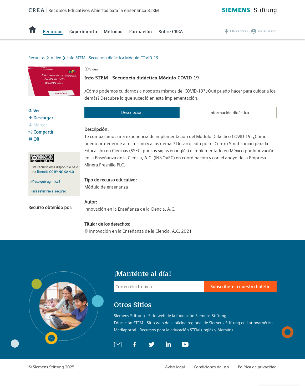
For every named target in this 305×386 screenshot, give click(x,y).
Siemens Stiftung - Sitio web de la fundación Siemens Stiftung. (171, 315)
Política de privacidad (257, 366)
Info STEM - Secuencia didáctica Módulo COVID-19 (112, 57)
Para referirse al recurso (48, 191)
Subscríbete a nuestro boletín (240, 286)
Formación (140, 31)
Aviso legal (175, 366)
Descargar (40, 117)
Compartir (40, 132)
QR (33, 139)
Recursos (53, 31)
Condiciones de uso (211, 366)
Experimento (83, 31)
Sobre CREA (171, 31)
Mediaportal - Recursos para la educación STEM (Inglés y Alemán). (174, 329)
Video (56, 57)
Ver (34, 110)
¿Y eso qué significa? (45, 182)
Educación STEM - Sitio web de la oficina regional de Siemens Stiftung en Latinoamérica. (194, 322)
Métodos (113, 31)
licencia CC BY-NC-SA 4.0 (55, 172)
